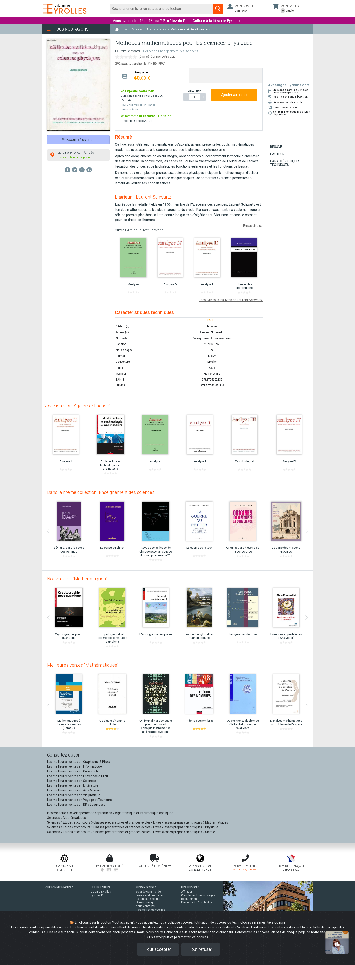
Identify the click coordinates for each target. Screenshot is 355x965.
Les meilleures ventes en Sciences (71, 781)
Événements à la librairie (196, 902)
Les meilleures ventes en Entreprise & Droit (77, 776)
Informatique (56, 813)
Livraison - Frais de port (150, 895)
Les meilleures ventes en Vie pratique (73, 795)
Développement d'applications (90, 813)
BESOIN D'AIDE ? (146, 887)
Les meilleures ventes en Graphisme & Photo (79, 762)
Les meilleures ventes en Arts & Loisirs (74, 790)
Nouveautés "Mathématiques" (77, 579)
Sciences (54, 817)
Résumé (276, 146)
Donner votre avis (163, 56)
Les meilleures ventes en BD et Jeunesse (76, 804)
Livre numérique (146, 902)
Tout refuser (200, 949)
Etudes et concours (76, 822)
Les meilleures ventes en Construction (74, 771)
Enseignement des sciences (211, 338)
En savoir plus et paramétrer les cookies (178, 937)
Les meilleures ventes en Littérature (72, 785)
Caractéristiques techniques (285, 163)
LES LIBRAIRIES (100, 887)
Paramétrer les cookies (150, 909)
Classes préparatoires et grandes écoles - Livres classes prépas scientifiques (147, 822)
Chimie (210, 832)
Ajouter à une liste (78, 139)
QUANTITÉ (194, 91)
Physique (211, 827)
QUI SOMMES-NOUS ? (59, 887)
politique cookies (180, 922)
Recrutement (189, 898)
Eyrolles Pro (98, 895)
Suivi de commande (148, 891)
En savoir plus (253, 225)
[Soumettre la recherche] (218, 9)
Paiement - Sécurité (148, 898)
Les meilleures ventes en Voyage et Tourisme (79, 800)
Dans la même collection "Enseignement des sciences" (101, 492)
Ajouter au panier (234, 95)
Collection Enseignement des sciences (170, 51)
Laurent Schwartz (127, 51)
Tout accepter (158, 949)
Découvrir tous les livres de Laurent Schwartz (231, 300)
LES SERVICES (190, 887)
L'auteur (277, 154)
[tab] (152, 75)
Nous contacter (145, 906)
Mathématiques (74, 817)
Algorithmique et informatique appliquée (144, 813)
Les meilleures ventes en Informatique (74, 766)
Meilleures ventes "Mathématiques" (82, 665)
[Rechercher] (161, 9)
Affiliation (187, 891)
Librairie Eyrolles (101, 891)
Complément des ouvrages (198, 895)
